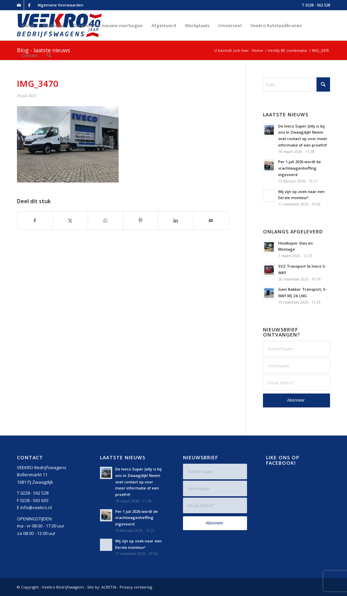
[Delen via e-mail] (210, 220)
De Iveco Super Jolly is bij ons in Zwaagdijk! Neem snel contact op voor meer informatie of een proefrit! (138, 481)
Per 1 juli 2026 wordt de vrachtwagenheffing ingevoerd (299, 168)
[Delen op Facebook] (35, 220)
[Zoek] (49, 55)
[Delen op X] (70, 220)
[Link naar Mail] (19, 5)
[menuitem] (58, 5)
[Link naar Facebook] (29, 5)
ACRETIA (108, 587)
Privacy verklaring (136, 587)
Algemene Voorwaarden (60, 4)
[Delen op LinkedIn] (175, 220)
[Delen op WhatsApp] (105, 220)
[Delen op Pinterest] (140, 220)
